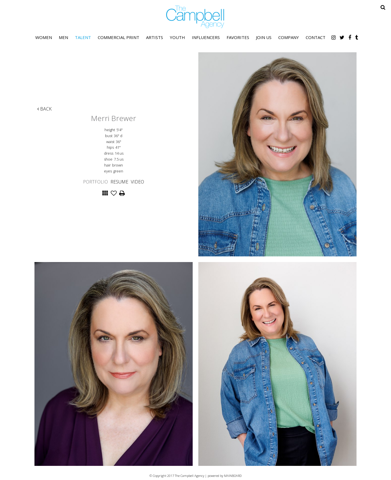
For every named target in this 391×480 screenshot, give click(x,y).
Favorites (238, 37)
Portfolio (95, 182)
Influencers (206, 37)
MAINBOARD (233, 475)
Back (44, 109)
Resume (119, 182)
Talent (83, 37)
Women (43, 37)
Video (137, 182)
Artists (154, 37)
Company (288, 37)
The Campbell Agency (195, 16)
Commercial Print (118, 37)
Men (63, 37)
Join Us (263, 37)
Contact (315, 37)
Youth (177, 37)
